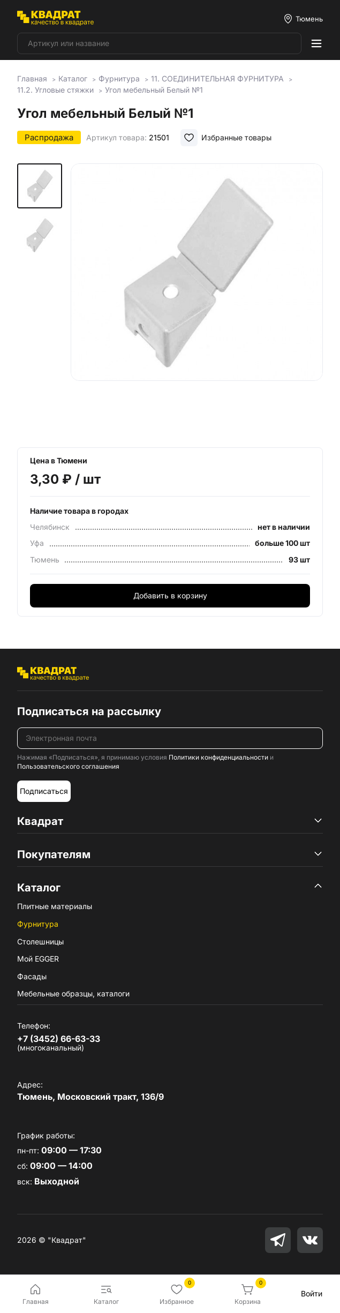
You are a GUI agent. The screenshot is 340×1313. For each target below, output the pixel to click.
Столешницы (40, 941)
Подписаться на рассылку (89, 711)
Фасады (32, 976)
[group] (197, 297)
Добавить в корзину (170, 595)
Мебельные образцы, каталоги (73, 993)
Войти (311, 1293)
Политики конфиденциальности (218, 757)
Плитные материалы (54, 906)
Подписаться (44, 791)
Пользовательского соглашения (68, 766)
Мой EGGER (38, 958)
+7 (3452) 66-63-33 (58, 1039)
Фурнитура (37, 923)
